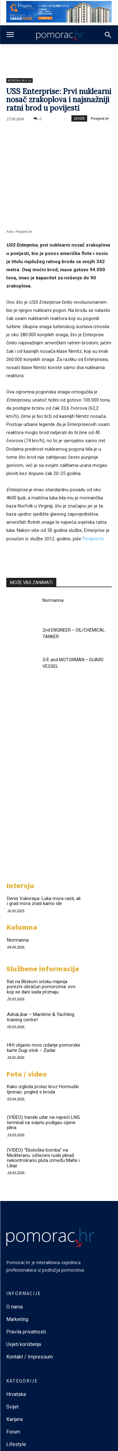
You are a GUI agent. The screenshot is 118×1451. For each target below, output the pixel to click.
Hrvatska (16, 1394)
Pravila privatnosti (26, 1332)
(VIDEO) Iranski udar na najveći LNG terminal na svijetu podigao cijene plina (43, 1122)
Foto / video (26, 1074)
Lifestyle (16, 1444)
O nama (14, 1307)
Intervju (20, 885)
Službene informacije (42, 968)
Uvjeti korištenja (23, 1344)
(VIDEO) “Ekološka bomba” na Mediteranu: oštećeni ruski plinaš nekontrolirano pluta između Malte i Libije (43, 1157)
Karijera (14, 1419)
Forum (13, 1432)
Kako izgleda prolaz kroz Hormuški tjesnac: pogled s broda (43, 1089)
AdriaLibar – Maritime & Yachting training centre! (40, 1017)
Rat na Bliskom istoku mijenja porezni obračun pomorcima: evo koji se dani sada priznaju (41, 987)
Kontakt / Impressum (29, 1357)
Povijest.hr (100, 118)
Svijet (12, 1407)
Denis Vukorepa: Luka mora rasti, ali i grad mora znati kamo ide (44, 901)
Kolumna (21, 927)
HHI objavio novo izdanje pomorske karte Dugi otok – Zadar (43, 1047)
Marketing (17, 1319)
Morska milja (19, 80)
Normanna (53, 600)
